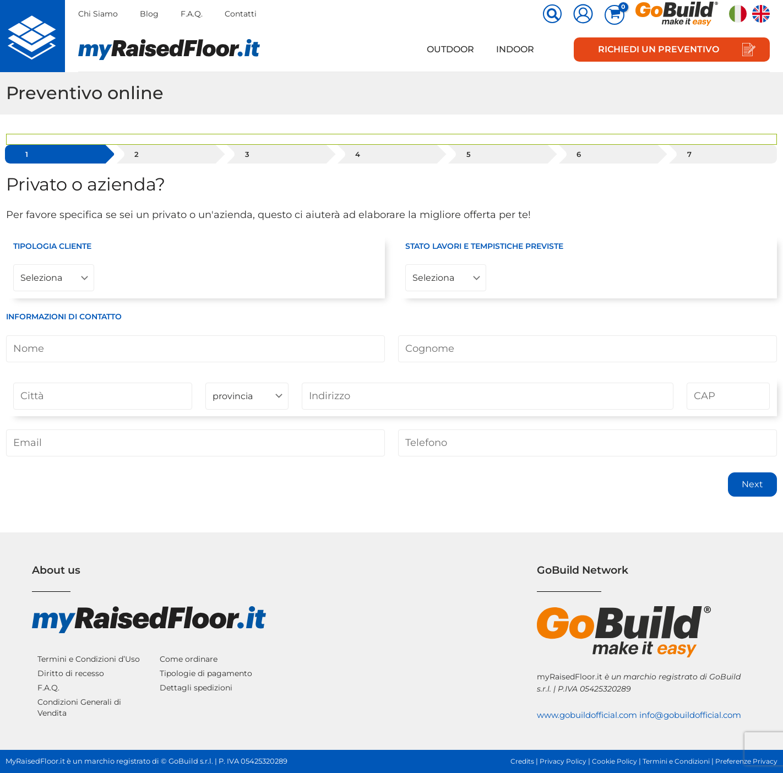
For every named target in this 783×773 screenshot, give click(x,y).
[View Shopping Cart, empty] (614, 15)
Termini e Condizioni (668, 761)
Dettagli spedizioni (196, 676)
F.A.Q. (194, 14)
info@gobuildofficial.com (591, 715)
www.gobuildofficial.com (591, 703)
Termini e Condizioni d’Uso (88, 647)
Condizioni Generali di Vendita (79, 695)
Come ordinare (189, 647)
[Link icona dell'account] (583, 13)
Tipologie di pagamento (206, 661)
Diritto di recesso (70, 661)
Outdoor (457, 49)
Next (752, 491)
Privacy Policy (547, 761)
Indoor (517, 49)
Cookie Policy (602, 761)
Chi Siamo (98, 14)
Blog (150, 14)
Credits (505, 761)
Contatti (244, 14)
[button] (553, 15)
